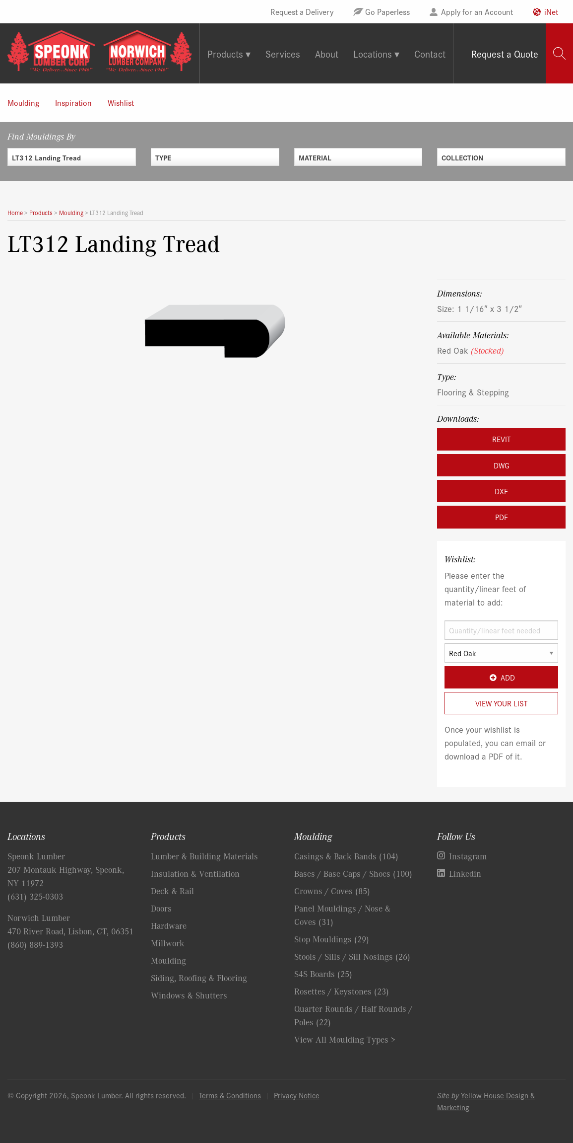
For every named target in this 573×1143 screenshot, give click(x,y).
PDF (501, 517)
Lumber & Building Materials (204, 856)
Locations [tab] (372, 53)
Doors (161, 908)
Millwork (168, 943)
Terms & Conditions (230, 1095)
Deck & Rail (172, 891)
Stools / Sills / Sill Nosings (352, 956)
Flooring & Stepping (473, 391)
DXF (501, 491)
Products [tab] (225, 53)
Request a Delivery (301, 11)
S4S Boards (323, 974)
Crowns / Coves (332, 891)
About (326, 53)
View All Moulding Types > (344, 1039)
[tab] (559, 53)
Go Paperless (387, 11)
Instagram (468, 856)
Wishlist (121, 102)
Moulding (23, 102)
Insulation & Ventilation (195, 873)
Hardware (169, 925)
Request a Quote (504, 53)
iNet (551, 11)
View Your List (501, 703)
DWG (501, 465)
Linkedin (465, 873)
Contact (430, 53)
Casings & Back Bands (346, 856)
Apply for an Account (477, 11)
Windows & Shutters (189, 995)
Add (501, 677)
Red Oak (470, 350)
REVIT (501, 439)
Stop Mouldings (331, 939)
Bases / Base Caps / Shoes (353, 873)
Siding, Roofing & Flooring (199, 978)
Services (282, 53)
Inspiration (73, 102)
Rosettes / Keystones (341, 991)
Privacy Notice (296, 1095)
